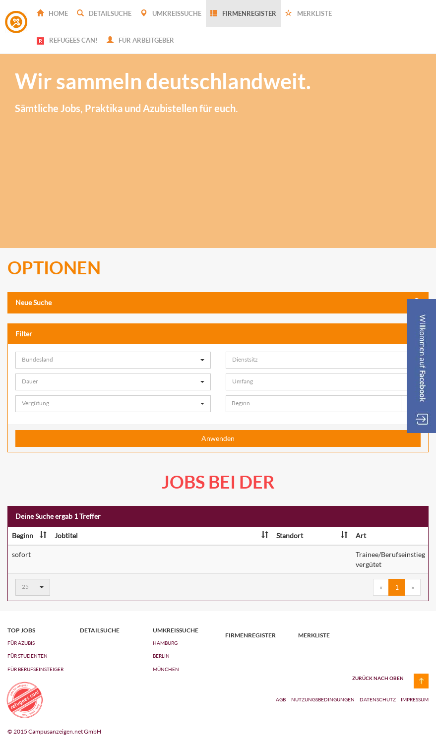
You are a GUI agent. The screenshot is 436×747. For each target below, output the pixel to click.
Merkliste (308, 13)
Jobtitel (161, 535)
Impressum (415, 699)
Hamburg (165, 643)
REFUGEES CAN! (67, 40)
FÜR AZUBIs (21, 643)
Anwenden (218, 438)
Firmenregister (243, 13)
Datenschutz (378, 699)
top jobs (21, 630)
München (166, 669)
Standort (312, 535)
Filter (218, 333)
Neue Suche (218, 302)
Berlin (161, 656)
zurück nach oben (378, 678)
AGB (281, 699)
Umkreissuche (170, 13)
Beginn (29, 535)
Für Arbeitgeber (140, 40)
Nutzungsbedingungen (323, 699)
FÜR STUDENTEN (27, 656)
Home (52, 13)
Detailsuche (104, 13)
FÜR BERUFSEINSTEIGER (35, 669)
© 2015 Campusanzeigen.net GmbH (54, 731)
